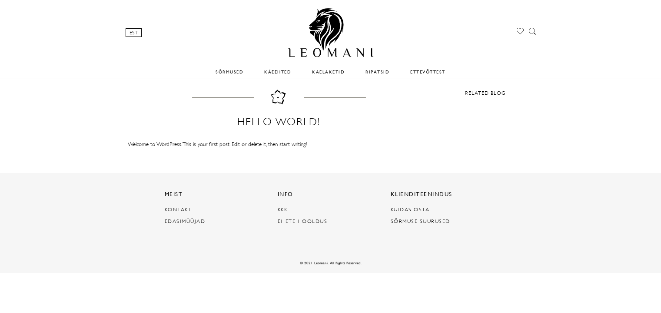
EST (134, 33)
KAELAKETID (328, 72)
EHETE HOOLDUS (303, 221)
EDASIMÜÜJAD (185, 221)
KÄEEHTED (277, 72)
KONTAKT (178, 209)
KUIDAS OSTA (410, 209)
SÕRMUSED (229, 72)
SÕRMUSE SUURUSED (420, 221)
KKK (283, 209)
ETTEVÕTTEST (427, 72)
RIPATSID (377, 72)
